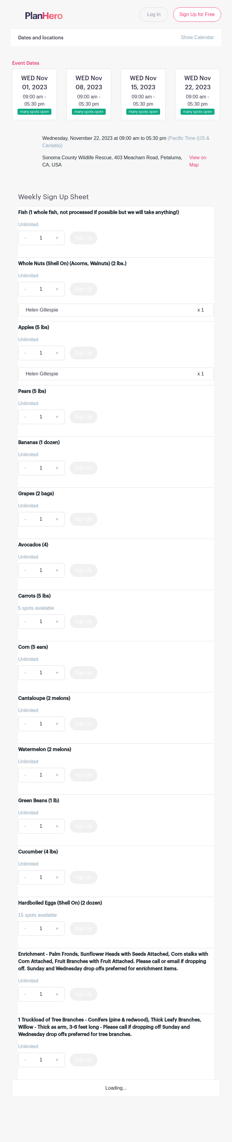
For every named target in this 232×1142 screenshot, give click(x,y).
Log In (153, 14)
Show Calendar (197, 37)
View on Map (197, 161)
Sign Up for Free (197, 14)
